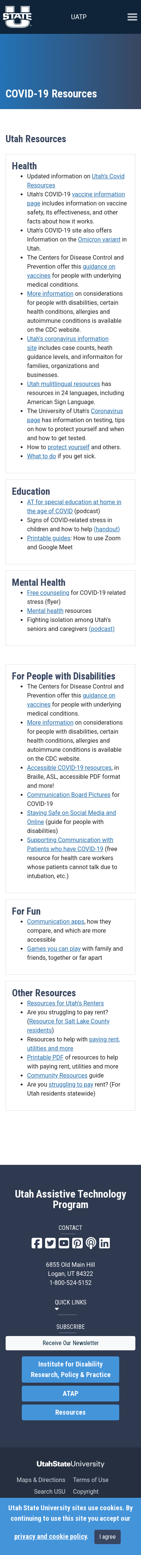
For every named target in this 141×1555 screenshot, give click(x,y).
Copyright (86, 1491)
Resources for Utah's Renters (65, 1003)
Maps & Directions (41, 1480)
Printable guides (48, 538)
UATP (78, 16)
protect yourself (69, 447)
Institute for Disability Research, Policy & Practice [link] (71, 1369)
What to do (41, 456)
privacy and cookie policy (50, 1536)
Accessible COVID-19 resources (69, 767)
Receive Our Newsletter (70, 1343)
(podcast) (102, 628)
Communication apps (55, 921)
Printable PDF (45, 1057)
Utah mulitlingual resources (63, 384)
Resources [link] (70, 1412)
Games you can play (54, 948)
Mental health (45, 610)
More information (50, 293)
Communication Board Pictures (69, 794)
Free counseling (48, 592)
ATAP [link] (70, 1393)
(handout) (107, 529)
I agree (107, 1536)
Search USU (49, 1491)
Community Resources (57, 1075)
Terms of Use (91, 1480)
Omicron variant (99, 239)
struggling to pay (71, 1084)
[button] (70, 1306)
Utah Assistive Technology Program (70, 1199)
